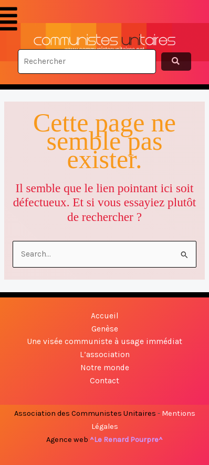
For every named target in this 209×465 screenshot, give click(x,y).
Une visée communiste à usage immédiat (104, 341)
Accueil (105, 315)
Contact (104, 380)
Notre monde (104, 367)
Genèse (104, 329)
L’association (105, 354)
